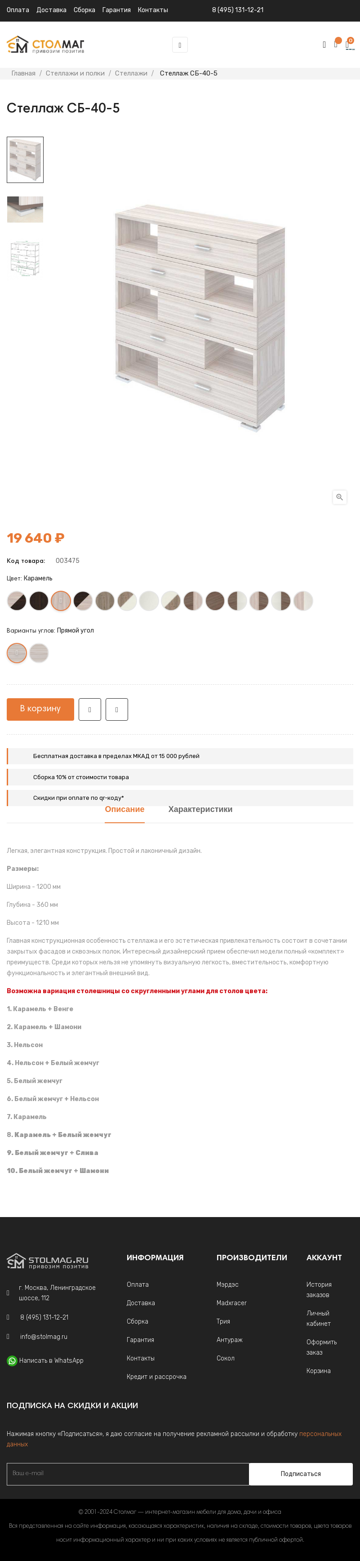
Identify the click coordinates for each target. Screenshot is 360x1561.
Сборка (84, 10)
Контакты (141, 1358)
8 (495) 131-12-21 (237, 10)
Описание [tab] (124, 810)
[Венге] (39, 603)
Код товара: (26, 561)
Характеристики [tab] (201, 810)
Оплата (18, 10)
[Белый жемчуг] (149, 603)
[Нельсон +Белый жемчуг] (127, 603)
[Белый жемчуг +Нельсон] (171, 603)
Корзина (319, 1371)
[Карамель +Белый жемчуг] (303, 603)
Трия (223, 1321)
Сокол (226, 1358)
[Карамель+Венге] (17, 603)
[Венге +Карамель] (83, 603)
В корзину (40, 709)
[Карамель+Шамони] (259, 603)
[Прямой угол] (17, 655)
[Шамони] (215, 603)
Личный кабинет (319, 1319)
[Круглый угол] (39, 655)
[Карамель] (61, 603)
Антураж (230, 1340)
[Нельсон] (105, 603)
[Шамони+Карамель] (193, 603)
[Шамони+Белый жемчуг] (237, 603)
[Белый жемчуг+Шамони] (281, 603)
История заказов (319, 1290)
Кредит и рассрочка (157, 1377)
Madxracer (232, 1303)
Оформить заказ (322, 1347)
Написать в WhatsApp (51, 1361)
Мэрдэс (228, 1285)
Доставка (51, 10)
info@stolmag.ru (43, 1337)
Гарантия (140, 1340)
